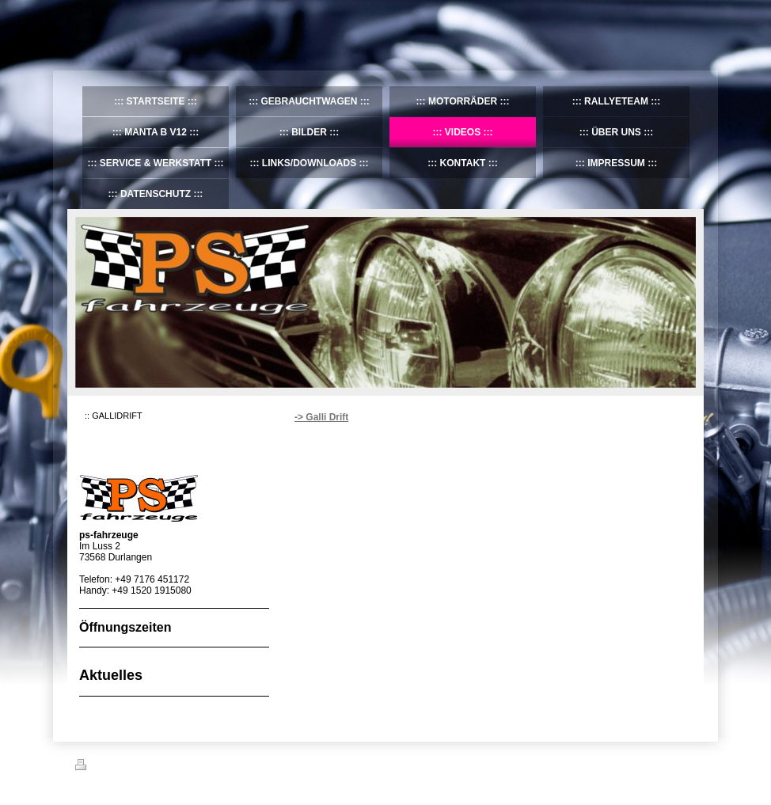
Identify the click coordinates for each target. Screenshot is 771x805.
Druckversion (110, 767)
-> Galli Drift (321, 417)
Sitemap (165, 767)
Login (685, 764)
